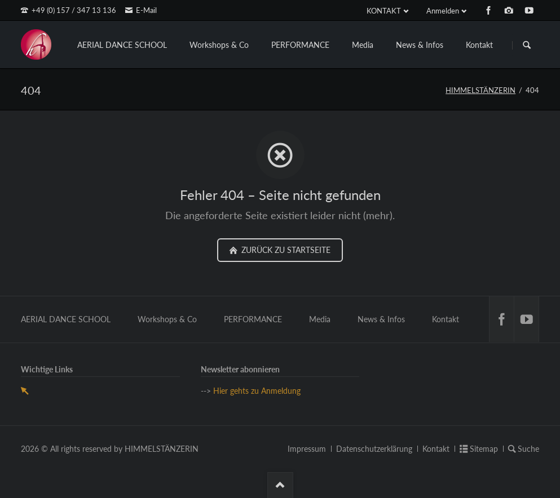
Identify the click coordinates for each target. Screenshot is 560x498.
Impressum (307, 448)
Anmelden (442, 10)
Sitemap (484, 448)
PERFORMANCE (300, 45)
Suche (528, 448)
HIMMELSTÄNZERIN (480, 90)
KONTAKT (384, 10)
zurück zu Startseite (284, 250)
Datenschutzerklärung (374, 448)
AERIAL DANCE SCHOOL (122, 45)
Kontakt (479, 45)
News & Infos (419, 45)
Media (362, 45)
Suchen (526, 45)
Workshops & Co (219, 45)
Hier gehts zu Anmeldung (257, 390)
